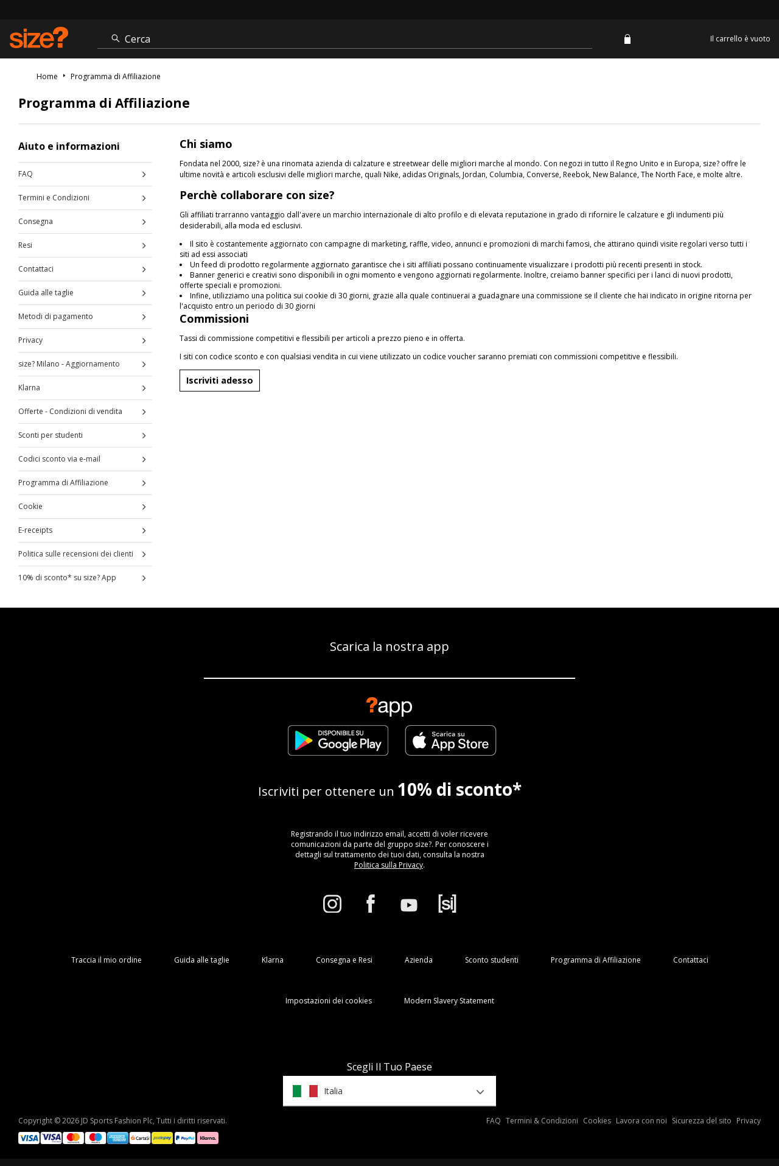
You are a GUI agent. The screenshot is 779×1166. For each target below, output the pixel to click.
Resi (25, 245)
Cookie (30, 506)
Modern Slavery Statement (449, 1001)
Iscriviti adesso (219, 380)
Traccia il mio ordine (106, 960)
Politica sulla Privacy (388, 865)
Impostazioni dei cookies (328, 1001)
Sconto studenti (492, 960)
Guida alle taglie (46, 292)
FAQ (25, 174)
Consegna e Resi (344, 960)
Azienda (419, 960)
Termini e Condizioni (53, 197)
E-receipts (35, 530)
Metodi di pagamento (55, 316)
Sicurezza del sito (702, 1120)
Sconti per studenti (50, 435)
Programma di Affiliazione (63, 482)
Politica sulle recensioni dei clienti (75, 554)
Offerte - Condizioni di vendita (70, 411)
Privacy (30, 340)
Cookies (597, 1120)
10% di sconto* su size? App (67, 577)
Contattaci (36, 269)
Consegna (35, 221)
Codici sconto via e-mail (59, 459)
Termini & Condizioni (542, 1120)
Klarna (29, 387)
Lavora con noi (641, 1120)
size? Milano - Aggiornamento (69, 364)
